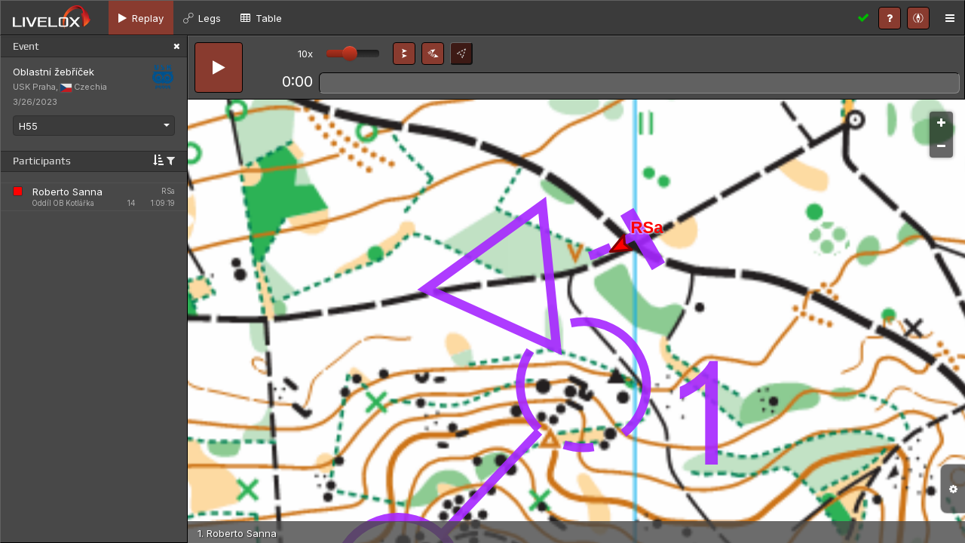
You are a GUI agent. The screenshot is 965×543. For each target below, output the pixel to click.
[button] (404, 53)
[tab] (141, 18)
